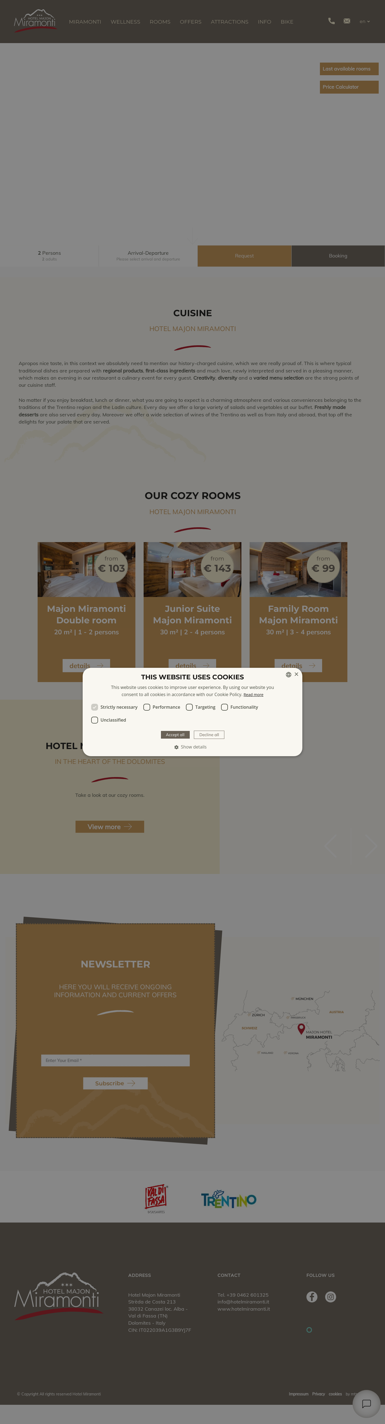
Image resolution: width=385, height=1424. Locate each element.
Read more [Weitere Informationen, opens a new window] (253, 694)
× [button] (296, 674)
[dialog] (192, 712)
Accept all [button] (172, 734)
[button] (192, 747)
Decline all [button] (212, 734)
